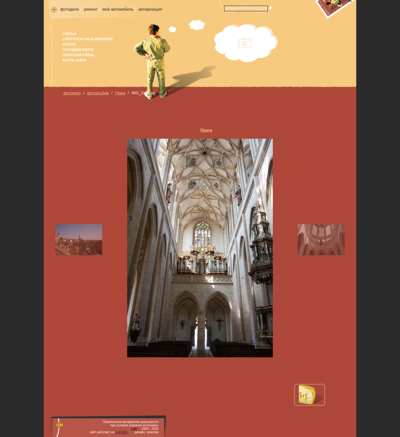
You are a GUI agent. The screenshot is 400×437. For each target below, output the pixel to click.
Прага (120, 93)
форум (68, 44)
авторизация (150, 9)
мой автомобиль (117, 9)
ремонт (91, 9)
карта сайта (74, 60)
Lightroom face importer (87, 39)
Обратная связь (78, 55)
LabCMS (121, 432)
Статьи (69, 34)
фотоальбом (98, 93)
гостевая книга (77, 50)
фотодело (69, 9)
